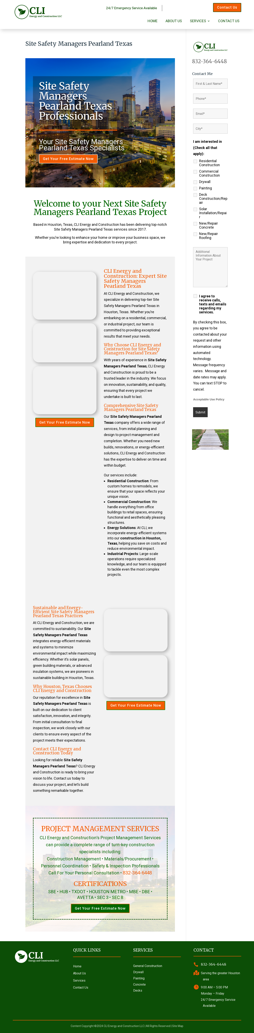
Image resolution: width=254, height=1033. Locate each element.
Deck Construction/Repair (213, 199)
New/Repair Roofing (208, 236)
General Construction (147, 966)
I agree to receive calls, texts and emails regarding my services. (212, 304)
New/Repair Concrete (208, 225)
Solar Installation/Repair (213, 213)
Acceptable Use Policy (208, 399)
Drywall (204, 182)
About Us (174, 21)
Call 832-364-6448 (187, 7)
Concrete (139, 984)
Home (153, 21)
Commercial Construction (209, 173)
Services (198, 21)
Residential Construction (209, 163)
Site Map (177, 1026)
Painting (205, 188)
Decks (137, 990)
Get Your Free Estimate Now (68, 159)
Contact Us (227, 7)
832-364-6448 (137, 873)
